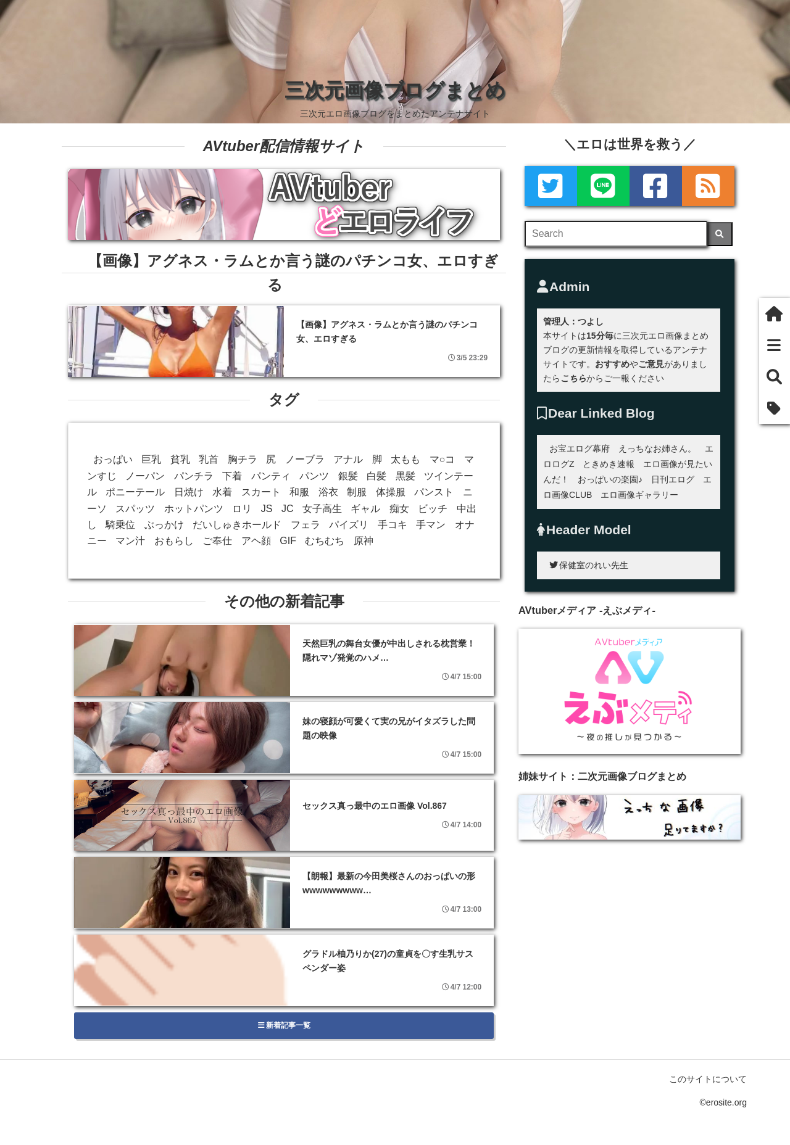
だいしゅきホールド (237, 524)
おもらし (174, 540)
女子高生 (322, 508)
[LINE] (603, 186)
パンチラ (194, 476)
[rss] (708, 186)
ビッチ (432, 508)
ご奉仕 (217, 540)
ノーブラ (305, 459)
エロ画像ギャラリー (639, 495)
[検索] (720, 234)
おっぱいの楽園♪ (610, 479)
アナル (348, 459)
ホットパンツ (193, 508)
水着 (222, 492)
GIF (288, 540)
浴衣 (328, 492)
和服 (299, 492)
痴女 (399, 508)
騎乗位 (120, 524)
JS (267, 508)
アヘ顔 (256, 540)
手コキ (392, 524)
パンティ (271, 476)
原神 (363, 540)
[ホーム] (774, 313)
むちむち (324, 540)
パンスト (434, 492)
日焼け (189, 492)
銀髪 (348, 476)
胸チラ (242, 459)
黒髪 (405, 476)
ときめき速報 (608, 464)
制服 (357, 492)
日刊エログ (672, 479)
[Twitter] (551, 186)
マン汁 (130, 540)
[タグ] (774, 408)
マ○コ (442, 459)
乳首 (208, 459)
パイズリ (348, 524)
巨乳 (151, 459)
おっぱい (113, 459)
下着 (232, 476)
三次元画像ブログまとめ (395, 90)
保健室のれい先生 (588, 565)
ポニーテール (135, 492)
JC (287, 508)
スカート (261, 492)
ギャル (365, 508)
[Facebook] (656, 186)
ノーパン (145, 476)
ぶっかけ (164, 524)
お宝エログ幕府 (579, 448)
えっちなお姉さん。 (657, 448)
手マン (431, 524)
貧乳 (180, 459)
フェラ (305, 524)
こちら (573, 378)
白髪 (376, 476)
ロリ (242, 508)
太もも (405, 459)
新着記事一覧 (284, 1025)
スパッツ (135, 508)
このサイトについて (708, 1079)
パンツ (314, 476)
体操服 (390, 492)
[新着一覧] (774, 345)
